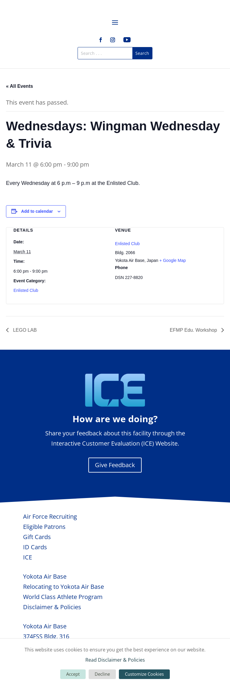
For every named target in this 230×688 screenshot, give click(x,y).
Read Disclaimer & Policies (115, 660)
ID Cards (35, 547)
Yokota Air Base (44, 576)
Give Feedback (115, 465)
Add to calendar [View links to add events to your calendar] (37, 211)
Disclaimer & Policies (52, 607)
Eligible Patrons (44, 527)
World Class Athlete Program (63, 597)
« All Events (19, 86)
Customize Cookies (144, 674)
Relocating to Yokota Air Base (63, 587)
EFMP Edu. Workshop (194, 330)
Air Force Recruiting (50, 516)
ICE (27, 557)
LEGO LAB (24, 330)
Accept (73, 674)
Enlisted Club (25, 290)
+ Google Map (172, 260)
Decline (102, 674)
